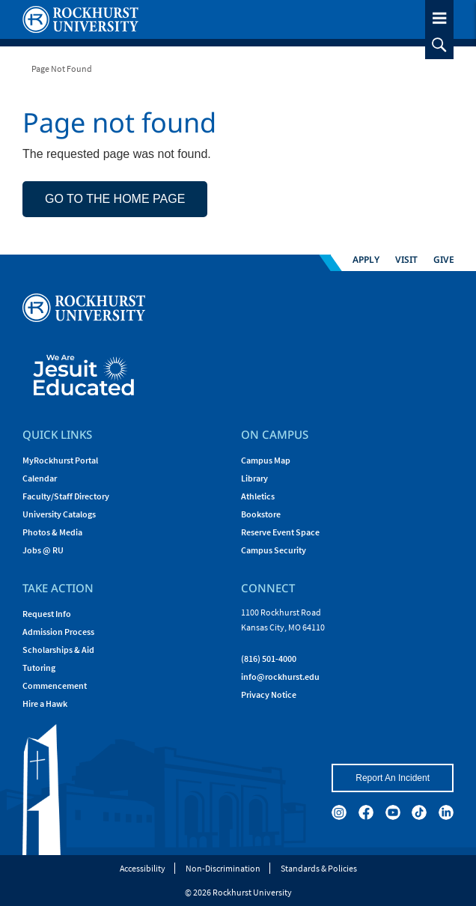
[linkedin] (446, 812)
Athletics (258, 496)
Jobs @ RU (43, 550)
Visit (406, 258)
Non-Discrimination (223, 868)
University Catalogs (59, 514)
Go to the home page (115, 198)
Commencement (54, 685)
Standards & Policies (319, 868)
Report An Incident (393, 778)
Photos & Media (52, 532)
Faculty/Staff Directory (65, 496)
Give (443, 258)
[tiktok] (419, 812)
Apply (366, 258)
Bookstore (261, 514)
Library (254, 478)
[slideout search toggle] (439, 45)
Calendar (39, 478)
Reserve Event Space (280, 532)
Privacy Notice (268, 694)
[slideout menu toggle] (439, 15)
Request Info (46, 613)
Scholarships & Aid (58, 649)
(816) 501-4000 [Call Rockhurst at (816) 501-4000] (268, 658)
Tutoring (38, 667)
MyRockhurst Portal (60, 460)
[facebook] (365, 812)
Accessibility (142, 868)
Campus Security (273, 550)
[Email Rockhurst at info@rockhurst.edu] (280, 677)
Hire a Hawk (44, 703)
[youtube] (392, 812)
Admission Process (58, 631)
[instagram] (339, 812)
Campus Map (265, 460)
